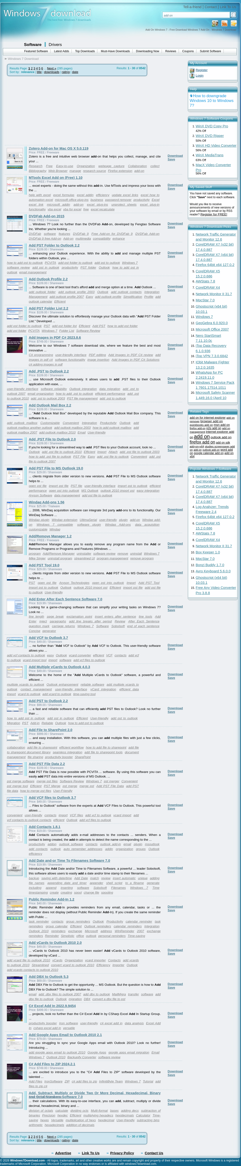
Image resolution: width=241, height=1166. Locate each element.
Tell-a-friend (192, 7)
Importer (118, 965)
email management (32, 272)
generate (153, 883)
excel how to (150, 195)
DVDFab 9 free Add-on (45, 238)
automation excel (41, 200)
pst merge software (21, 781)
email (127, 844)
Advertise (63, 1153)
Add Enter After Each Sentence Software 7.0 (65, 599)
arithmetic (36, 1125)
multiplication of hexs (81, 1120)
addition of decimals (80, 1125)
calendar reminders (128, 926)
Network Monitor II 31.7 (214, 294)
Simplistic (67, 936)
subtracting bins (148, 1120)
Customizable (50, 423)
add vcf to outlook (98, 815)
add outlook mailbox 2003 (72, 427)
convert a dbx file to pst (108, 999)
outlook (55, 849)
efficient (98, 655)
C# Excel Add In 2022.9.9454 (52, 1006)
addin (109, 849)
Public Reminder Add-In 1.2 (51, 899)
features (64, 234)
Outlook (104, 267)
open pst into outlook (64, 490)
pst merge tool (17, 786)
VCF (109, 655)
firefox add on (202, 442)
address (106, 931)
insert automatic (124, 878)
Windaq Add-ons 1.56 (46, 502)
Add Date (81, 878)
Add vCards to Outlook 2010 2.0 (55, 943)
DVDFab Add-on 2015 (46, 216)
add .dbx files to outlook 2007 (60, 994)
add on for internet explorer (208, 417)
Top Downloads (85, 51)
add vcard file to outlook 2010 (28, 960)
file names (36, 883)
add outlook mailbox (22, 423)
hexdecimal (106, 1120)
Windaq (54, 529)
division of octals (41, 1110)
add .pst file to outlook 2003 (139, 452)
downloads (51, 72)
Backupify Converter (81, 1057)
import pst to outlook (132, 486)
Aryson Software (40, 495)
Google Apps (97, 1052)
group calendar (57, 926)
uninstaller (84, 553)
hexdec (62, 1115)
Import (101, 452)
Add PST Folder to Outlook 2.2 (54, 245)
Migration (13, 723)
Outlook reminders (97, 926)
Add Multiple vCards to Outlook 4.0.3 (59, 667)
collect (154, 166)
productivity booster (59, 757)
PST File (79, 456)
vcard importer (95, 960)
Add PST (98, 326)
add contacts (38, 849)
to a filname (134, 883)
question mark (39, 626)
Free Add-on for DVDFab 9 (112, 234)
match (94, 878)
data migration (109, 389)
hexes (44, 1120)
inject (43, 621)
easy (50, 655)
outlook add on (221, 437)
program (35, 553)
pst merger (111, 781)
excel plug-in (149, 204)
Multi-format (99, 1110)
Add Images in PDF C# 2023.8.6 (55, 337)
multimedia (83, 238)
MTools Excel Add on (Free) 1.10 (55, 178)
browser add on (211, 421)
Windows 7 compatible (54, 524)
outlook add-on (210, 449)
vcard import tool (35, 660)
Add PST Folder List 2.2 (48, 308)
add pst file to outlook (97, 495)
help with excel (40, 195)
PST (47, 326)
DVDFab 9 (80, 234)
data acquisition (147, 524)
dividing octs (79, 1110)
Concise (34, 631)
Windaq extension (64, 520)
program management (112, 558)
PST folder (88, 267)
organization (124, 849)
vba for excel (72, 209)
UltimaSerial (88, 520)
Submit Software (210, 51)
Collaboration (137, 166)
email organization (41, 393)
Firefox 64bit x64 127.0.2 (215, 265)
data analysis (134, 1023)
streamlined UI (84, 558)
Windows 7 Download (23, 59)
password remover (118, 200)
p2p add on (213, 428)
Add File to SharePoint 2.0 (50, 730)
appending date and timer (67, 883)
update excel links (125, 195)
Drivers (55, 44)
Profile (148, 297)
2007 (140, 931)
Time (155, 888)
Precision (48, 1115)
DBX (87, 999)
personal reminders (112, 936)
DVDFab (35, 234)
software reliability (54, 389)
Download (175, 156)
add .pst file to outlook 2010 (62, 452)
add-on (139, 171)
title (39, 72)
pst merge (70, 786)
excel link (36, 204)
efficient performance (110, 393)
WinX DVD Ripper (210, 136)
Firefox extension (120, 171)
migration (75, 999)
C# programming (41, 355)
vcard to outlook (29, 694)
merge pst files (47, 781)
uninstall (136, 553)
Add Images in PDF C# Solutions (135, 359)
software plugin (89, 524)
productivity (142, 200)
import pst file (59, 486)
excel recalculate (103, 209)
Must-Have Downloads (115, 51)
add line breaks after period (90, 621)
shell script (114, 883)
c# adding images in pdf (46, 364)
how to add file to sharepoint (106, 747)
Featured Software (36, 51)
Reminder (52, 936)
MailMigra (119, 994)
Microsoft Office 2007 (212, 329)
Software (32, 44)
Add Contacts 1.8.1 (44, 827)
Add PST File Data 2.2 (47, 764)
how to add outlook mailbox (112, 427)
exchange (75, 931)
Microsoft (91, 931)
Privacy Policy (122, 1153)
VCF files (76, 815)
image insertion (98, 359)
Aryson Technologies (74, 583)
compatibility (102, 238)
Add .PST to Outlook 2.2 (49, 371)
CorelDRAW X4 (208, 287)
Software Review (88, 330)
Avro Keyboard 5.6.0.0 (213, 571)
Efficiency (103, 965)
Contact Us (154, 1153)
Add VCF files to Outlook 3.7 (52, 798)
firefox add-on (198, 428)
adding (154, 878)
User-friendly (97, 432)
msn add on (222, 425)
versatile (69, 1028)
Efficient (59, 301)
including (35, 888)
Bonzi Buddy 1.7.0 (210, 565)
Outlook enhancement (62, 684)
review (106, 878)
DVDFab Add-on (147, 234)
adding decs (130, 1110)
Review (120, 621)
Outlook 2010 (38, 931)
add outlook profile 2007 (66, 297)
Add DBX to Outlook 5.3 (48, 977)
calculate (61, 1110)
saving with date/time (56, 878)
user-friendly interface (71, 355)
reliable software (92, 684)
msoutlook (152, 844)
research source (94, 171)
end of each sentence (143, 626)
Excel (155, 200)
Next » (51, 68)
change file (91, 892)
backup (34, 878)
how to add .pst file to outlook (50, 456)
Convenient (71, 423)
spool (78, 892)
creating (66, 892)
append (51, 888)
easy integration (148, 490)
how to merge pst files (35, 791)
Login (200, 75)
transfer (133, 994)
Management (38, 297)
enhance (118, 238)
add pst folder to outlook (75, 263)
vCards (57, 960)
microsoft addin (58, 204)
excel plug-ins (97, 204)
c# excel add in (111, 1023)
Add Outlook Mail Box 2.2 (50, 405)
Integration (151, 292)
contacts (121, 655)
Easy (89, 297)
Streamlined (40, 965)
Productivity (108, 423)
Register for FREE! (213, 214)
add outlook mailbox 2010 (57, 432)
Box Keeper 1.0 (208, 552)
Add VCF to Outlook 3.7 (48, 638)
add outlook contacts (126, 292)
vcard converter (80, 655)
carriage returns (63, 626)
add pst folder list (64, 326)
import (52, 660)
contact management (36, 689)
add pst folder (16, 330)
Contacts (114, 960)
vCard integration (103, 689)
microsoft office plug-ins (71, 200)
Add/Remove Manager (59, 553)
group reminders (78, 921)
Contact (211, 7)
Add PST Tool (148, 583)
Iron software (68, 1023)
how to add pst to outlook (25, 263)
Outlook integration (83, 389)
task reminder (39, 921)
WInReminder (124, 931)
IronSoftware (53, 1081)
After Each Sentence (143, 621)
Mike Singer (37, 558)
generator (49, 631)
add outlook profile (108, 297)
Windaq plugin (39, 520)
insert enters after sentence (115, 616)
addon (51, 844)
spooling (107, 892)
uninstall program (60, 558)
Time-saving (136, 936)
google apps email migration (128, 1052)
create (54, 892)
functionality (37, 209)
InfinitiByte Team (111, 1081)
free (86, 209)
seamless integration (67, 752)
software (50, 234)
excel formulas (63, 195)
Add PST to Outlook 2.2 (48, 701)
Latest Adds (61, 51)
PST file (76, 486)
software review (18, 267)
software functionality (70, 359)
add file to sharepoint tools (103, 752)
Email (82, 432)
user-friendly (108, 520)
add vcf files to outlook (89, 660)
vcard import (122, 815)
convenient (14, 815)
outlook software (71, 844)
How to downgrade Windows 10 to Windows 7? (212, 101)
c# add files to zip (84, 1081)
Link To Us (228, 7)
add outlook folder (42, 292)
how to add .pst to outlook (74, 393)
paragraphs (58, 621)
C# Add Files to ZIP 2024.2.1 (52, 1064)
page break (55, 616)
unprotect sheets (124, 204)
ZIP (67, 1081)
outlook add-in (110, 844)
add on (202, 436)
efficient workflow (71, 747)
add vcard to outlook (56, 694)
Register (202, 70)
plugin (123, 520)
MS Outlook (89, 490)
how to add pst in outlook (26, 718)
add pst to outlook (107, 263)
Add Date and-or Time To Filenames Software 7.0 (69, 860)
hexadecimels (54, 1125)
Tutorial (148, 1081)
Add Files (35, 1081)
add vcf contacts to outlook (26, 655)
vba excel (54, 209)
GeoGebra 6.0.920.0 (212, 323)
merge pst (87, 786)
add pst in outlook (45, 267)
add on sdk (223, 442)
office (80, 936)
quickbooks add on (201, 424)
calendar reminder (139, 921)
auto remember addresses (83, 849)
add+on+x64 (197, 446)
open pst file (38, 486)
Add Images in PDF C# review (130, 355)
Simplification (132, 297)
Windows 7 (130, 263)
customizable (38, 529)
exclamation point (79, 616)
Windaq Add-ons (118, 524)
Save (171, 159)
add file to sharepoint (42, 747)
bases (114, 1110)
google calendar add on (208, 453)
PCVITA (50, 263)
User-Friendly (62, 791)
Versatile (57, 1120)
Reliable (47, 723)
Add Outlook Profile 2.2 (48, 279)
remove (123, 553)
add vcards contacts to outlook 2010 (32, 970)
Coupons (188, 51)
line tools (145, 616)
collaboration (16, 747)
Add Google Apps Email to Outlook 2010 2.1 (65, 1035)
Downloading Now (147, 51)
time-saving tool (84, 694)
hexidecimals (124, 1115)
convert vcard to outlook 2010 (72, 965)
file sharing (35, 757)
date (75, 72)
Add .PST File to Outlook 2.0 (52, 439)
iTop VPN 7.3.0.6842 (212, 356)
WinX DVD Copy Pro (212, 126)
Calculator (143, 1115)
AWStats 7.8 (205, 281)
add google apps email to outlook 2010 (57, 1052)
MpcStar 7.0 (205, 300)
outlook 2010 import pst (117, 490)
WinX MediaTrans (209, 155)
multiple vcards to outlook (25, 684)
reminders (58, 931)
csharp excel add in (47, 1028)
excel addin (85, 195)
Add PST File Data (110, 786)
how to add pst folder (122, 326)
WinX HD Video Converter (216, 145)
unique (142, 878)
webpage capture (111, 166)
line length (36, 616)
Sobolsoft (118, 626)
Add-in (35, 723)
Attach (113, 452)
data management (67, 495)
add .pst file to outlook (113, 456)
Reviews (170, 51)
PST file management (82, 398)
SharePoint (83, 757)
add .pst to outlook (113, 398)
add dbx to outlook (96, 994)
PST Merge (52, 786)
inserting (67, 888)
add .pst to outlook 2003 (48, 398)
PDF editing (97, 355)
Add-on (68, 238)
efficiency (102, 195)
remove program (142, 558)
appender (96, 883)
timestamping (38, 892)
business (97, 200)
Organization (74, 960)
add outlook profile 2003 (76, 292)
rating (66, 72)
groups (141, 849)
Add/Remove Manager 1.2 (50, 536)
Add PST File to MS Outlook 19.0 (56, 468)
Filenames (118, 888)
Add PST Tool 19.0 (44, 565)
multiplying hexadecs (98, 1115)
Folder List (66, 330)
